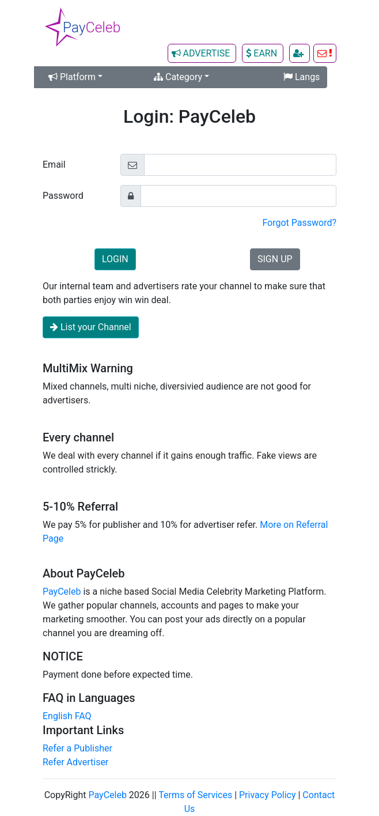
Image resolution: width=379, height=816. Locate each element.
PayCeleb (62, 591)
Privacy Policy (267, 794)
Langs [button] (301, 76)
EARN (262, 53)
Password (63, 195)
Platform (73, 76)
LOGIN (115, 259)
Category (178, 76)
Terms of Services (195, 794)
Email (54, 164)
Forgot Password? (299, 222)
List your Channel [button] (90, 327)
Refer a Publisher (77, 748)
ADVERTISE (202, 53)
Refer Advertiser (75, 762)
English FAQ (67, 716)
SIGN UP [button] (275, 259)
